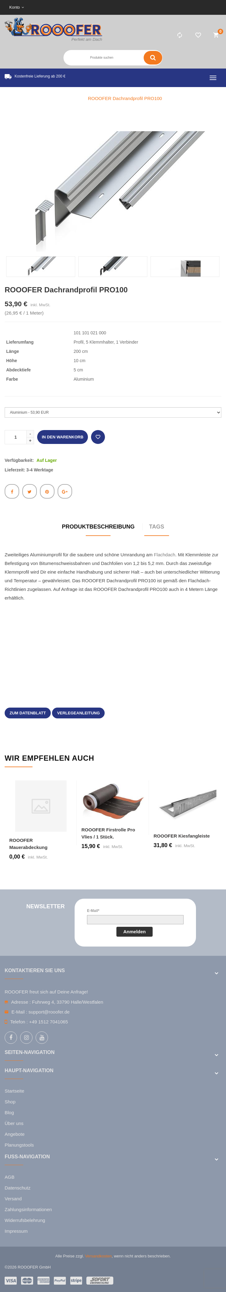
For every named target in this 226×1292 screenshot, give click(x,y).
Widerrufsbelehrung (25, 1220)
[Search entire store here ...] (103, 57)
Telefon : (19, 1021)
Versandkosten (98, 1256)
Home (70, 98)
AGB (10, 1177)
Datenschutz (17, 1187)
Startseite (14, 1090)
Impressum (16, 1231)
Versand (13, 1198)
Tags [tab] (156, 527)
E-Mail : (19, 1011)
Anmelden (134, 931)
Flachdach (164, 554)
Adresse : (21, 1002)
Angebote (14, 1134)
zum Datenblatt (28, 713)
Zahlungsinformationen (28, 1209)
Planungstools (19, 1145)
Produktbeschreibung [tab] (98, 527)
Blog (9, 1112)
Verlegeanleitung (78, 713)
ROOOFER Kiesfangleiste (182, 835)
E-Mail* (93, 911)
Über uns (14, 1123)
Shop (10, 1101)
